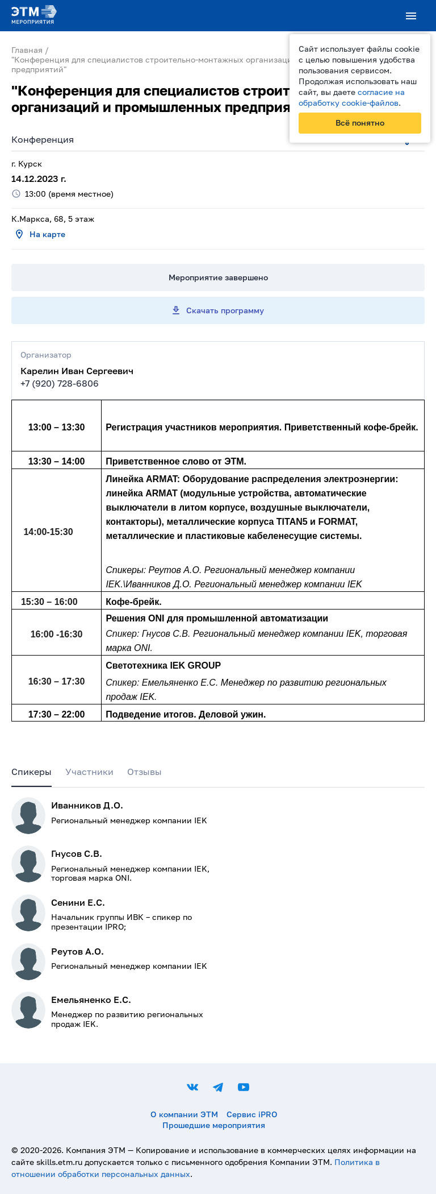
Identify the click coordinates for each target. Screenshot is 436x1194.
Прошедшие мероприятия (213, 1125)
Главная (27, 50)
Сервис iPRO (252, 1114)
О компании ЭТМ (184, 1114)
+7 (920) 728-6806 (59, 383)
